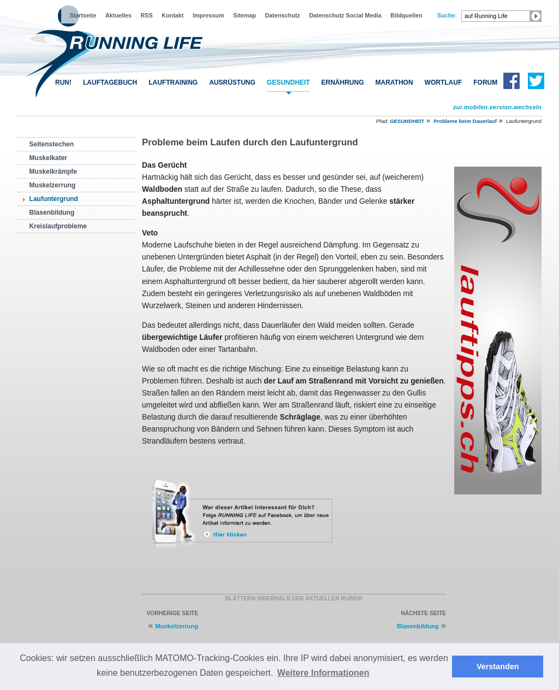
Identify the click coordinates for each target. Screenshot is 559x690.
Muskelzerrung (52, 185)
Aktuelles (118, 15)
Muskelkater (48, 158)
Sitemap (244, 15)
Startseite (82, 15)
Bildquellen (406, 15)
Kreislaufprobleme (58, 226)
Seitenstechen (51, 144)
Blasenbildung (52, 212)
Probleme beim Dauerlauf (465, 121)
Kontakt (172, 15)
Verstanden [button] (498, 666)
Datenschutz (282, 15)
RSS (147, 15)
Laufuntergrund (53, 199)
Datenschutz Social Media (345, 15)
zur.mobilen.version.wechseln (497, 107)
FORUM (485, 82)
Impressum (208, 15)
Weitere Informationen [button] (323, 672)
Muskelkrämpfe (53, 171)
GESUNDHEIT (288, 82)
